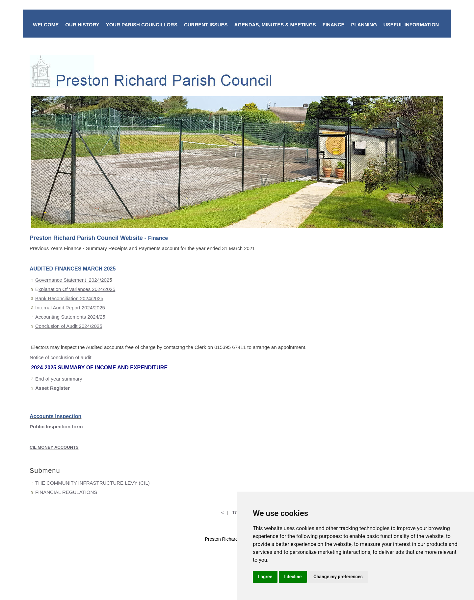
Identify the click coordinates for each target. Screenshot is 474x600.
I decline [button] (293, 576)
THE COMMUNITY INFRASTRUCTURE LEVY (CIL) (92, 483)
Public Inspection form (56, 426)
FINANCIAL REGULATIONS (66, 492)
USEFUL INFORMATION (411, 24)
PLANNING (364, 24)
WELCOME (46, 24)
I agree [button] (265, 576)
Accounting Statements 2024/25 (70, 317)
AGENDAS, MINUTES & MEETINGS (275, 24)
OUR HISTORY (82, 24)
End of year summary (58, 379)
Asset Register (52, 388)
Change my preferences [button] (337, 576)
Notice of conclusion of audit (61, 357)
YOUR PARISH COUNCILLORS (141, 24)
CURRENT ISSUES (206, 24)
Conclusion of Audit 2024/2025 (68, 326)
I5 (70, 307)
